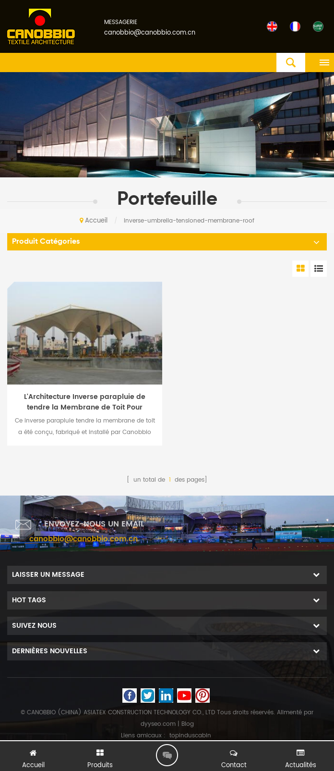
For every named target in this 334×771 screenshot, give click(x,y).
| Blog (185, 724)
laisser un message (167, 755)
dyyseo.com (158, 724)
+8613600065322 (250, 551)
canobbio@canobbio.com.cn (149, 33)
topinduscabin (190, 735)
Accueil (93, 221)
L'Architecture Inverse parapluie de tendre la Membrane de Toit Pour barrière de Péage (84, 402)
